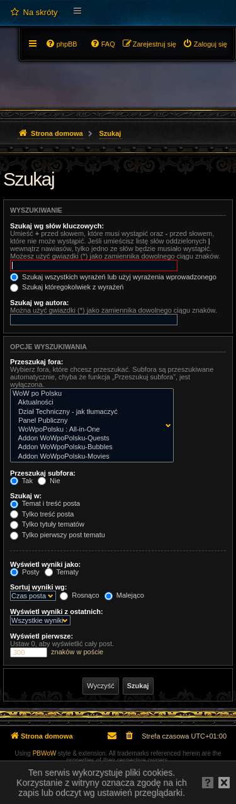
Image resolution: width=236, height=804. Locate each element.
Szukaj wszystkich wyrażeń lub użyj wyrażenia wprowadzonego (113, 277)
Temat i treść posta (45, 503)
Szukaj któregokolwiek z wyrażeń (66, 287)
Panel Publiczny (89, 420)
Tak (21, 480)
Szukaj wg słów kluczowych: (57, 226)
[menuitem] (33, 12)
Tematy (62, 572)
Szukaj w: (26, 496)
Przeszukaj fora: (36, 362)
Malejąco (124, 595)
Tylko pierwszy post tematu (57, 535)
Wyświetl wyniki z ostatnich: (56, 611)
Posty (25, 572)
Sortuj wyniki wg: (38, 587)
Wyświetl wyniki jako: (45, 564)
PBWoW (45, 753)
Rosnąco (79, 595)
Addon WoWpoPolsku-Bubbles (89, 447)
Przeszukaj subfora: (43, 473)
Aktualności (89, 402)
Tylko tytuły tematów (47, 524)
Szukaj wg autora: (39, 302)
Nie (49, 480)
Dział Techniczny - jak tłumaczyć (89, 412)
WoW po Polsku (89, 393)
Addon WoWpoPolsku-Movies (89, 456)
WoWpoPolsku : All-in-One (89, 429)
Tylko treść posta (42, 514)
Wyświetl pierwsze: (41, 636)
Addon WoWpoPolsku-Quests (89, 438)
